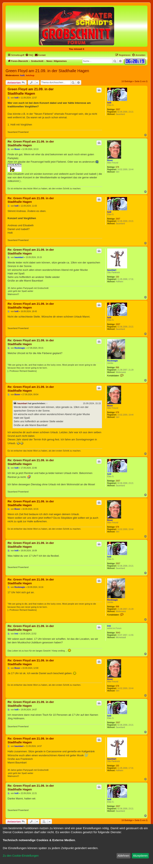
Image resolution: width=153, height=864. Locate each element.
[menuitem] (29, 55)
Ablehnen (123, 855)
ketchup (30, 75)
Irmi (109, 626)
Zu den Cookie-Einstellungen (21, 855)
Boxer (110, 160)
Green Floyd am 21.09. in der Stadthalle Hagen (47, 71)
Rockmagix (112, 361)
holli (22, 75)
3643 (118, 633)
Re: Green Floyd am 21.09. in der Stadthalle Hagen (31, 143)
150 (117, 277)
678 (117, 167)
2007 (118, 109)
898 (117, 367)
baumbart (111, 270)
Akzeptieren (140, 855)
